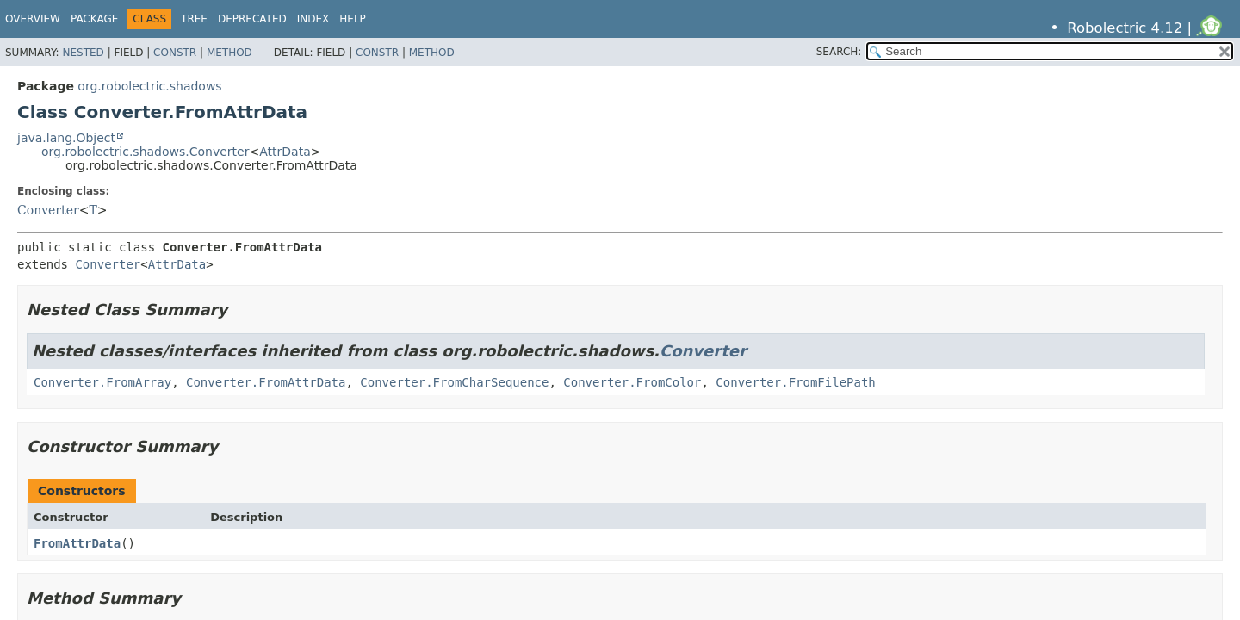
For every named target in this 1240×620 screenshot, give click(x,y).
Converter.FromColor (632, 382)
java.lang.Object (66, 138)
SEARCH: (839, 52)
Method (229, 52)
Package (94, 19)
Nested (82, 52)
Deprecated (252, 19)
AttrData (285, 151)
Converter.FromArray (102, 382)
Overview (32, 19)
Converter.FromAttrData (265, 382)
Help (352, 19)
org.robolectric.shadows (149, 86)
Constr (174, 52)
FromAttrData (77, 543)
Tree (194, 19)
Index (313, 19)
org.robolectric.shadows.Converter (145, 151)
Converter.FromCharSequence (454, 382)
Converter (48, 210)
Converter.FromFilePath (795, 382)
